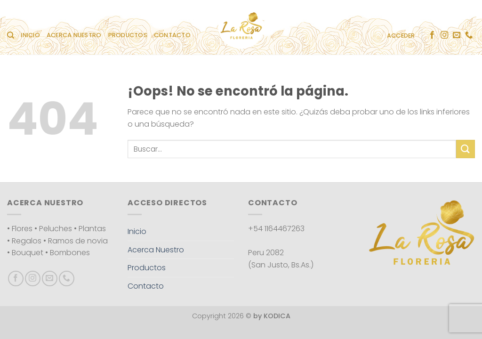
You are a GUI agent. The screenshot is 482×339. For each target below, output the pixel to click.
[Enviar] (465, 149)
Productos (127, 35)
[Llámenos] (469, 35)
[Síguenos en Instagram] (444, 35)
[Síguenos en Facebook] (432, 35)
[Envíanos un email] (456, 35)
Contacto (172, 35)
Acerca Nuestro (74, 35)
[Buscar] (10, 35)
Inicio (30, 35)
